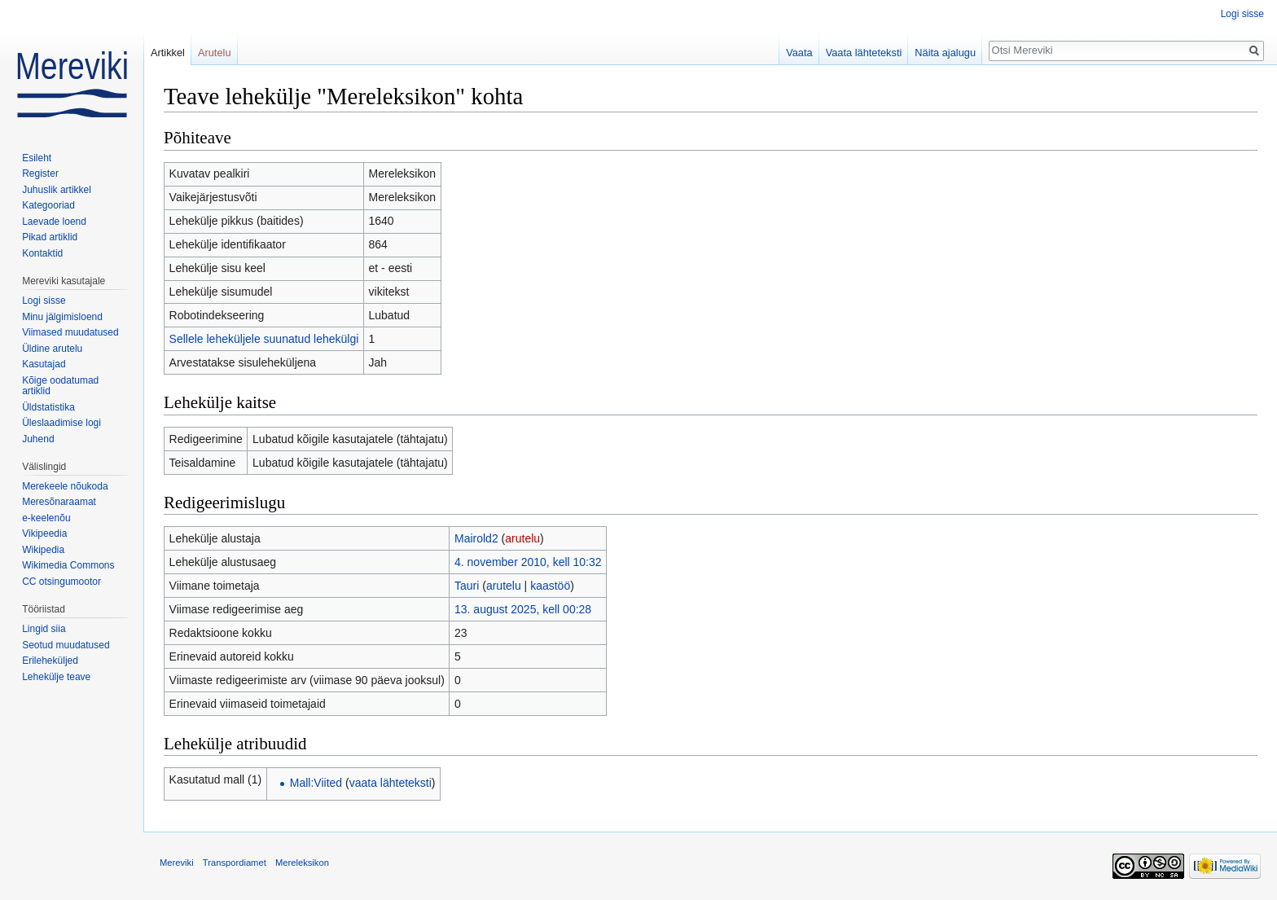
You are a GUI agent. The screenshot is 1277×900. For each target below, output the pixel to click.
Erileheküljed (50, 660)
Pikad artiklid (49, 237)
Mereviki (177, 862)
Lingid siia (43, 628)
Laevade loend (54, 221)
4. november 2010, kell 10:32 (528, 562)
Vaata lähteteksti (864, 52)
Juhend (38, 439)
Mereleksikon (302, 862)
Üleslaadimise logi (61, 422)
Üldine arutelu (52, 348)
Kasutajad (43, 364)
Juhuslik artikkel (56, 189)
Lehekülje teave (56, 677)
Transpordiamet (234, 862)
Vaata (799, 52)
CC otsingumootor (61, 581)
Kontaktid (42, 253)
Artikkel (168, 52)
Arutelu (214, 52)
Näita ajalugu (945, 52)
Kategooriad (48, 205)
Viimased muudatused (70, 332)
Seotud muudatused (65, 645)
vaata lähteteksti (390, 782)
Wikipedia (43, 549)
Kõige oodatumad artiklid (60, 386)
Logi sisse (1242, 14)
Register (40, 173)
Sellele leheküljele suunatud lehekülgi (264, 338)
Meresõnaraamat (59, 501)
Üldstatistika (48, 407)
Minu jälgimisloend (62, 317)
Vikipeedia (44, 533)
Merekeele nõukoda (65, 486)
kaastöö (550, 585)
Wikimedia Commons (68, 565)
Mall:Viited (316, 782)
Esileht (36, 158)
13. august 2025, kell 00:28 (522, 609)
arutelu (522, 538)
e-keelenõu (46, 518)
